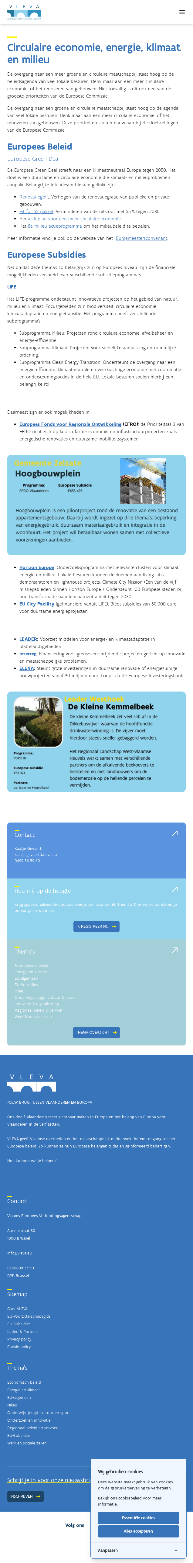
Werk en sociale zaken (27, 1443)
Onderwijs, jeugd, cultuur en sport (38, 1412)
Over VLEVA (17, 1308)
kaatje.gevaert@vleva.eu (36, 854)
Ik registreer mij (96, 926)
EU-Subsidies (26, 984)
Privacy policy (19, 1339)
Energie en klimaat (31, 972)
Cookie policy (19, 1346)
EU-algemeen (26, 978)
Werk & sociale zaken (33, 1016)
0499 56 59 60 (27, 860)
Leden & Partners (23, 1331)
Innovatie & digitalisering (37, 1003)
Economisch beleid (31, 965)
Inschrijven (25, 1496)
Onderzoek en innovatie (29, 1420)
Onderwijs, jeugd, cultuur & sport (45, 997)
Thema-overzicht (96, 1032)
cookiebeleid (130, 1498)
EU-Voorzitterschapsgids (29, 1316)
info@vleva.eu (19, 1253)
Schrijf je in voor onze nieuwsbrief (50, 1480)
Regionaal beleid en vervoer (32, 1427)
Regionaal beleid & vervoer (39, 1010)
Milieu (20, 991)
